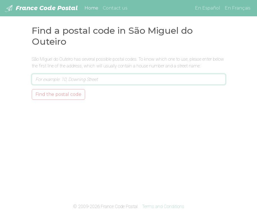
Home (93, 7)
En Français (237, 8)
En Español (207, 8)
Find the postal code (58, 94)
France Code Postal (41, 8)
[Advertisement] (129, 150)
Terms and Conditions (163, 206)
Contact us (115, 8)
